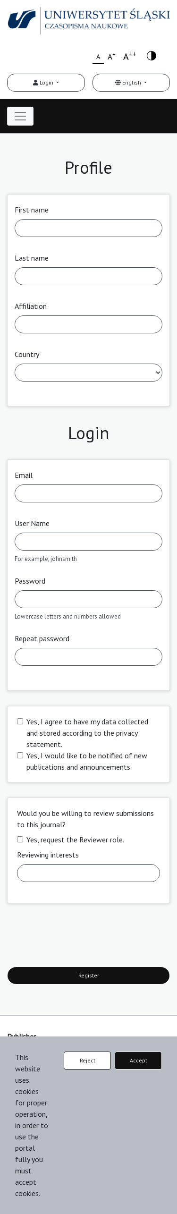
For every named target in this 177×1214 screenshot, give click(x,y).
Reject (87, 1060)
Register (88, 975)
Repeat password (42, 638)
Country (27, 354)
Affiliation (31, 306)
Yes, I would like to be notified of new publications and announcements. (86, 761)
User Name (32, 523)
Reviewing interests (48, 854)
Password (30, 581)
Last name (32, 258)
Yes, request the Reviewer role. (75, 839)
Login (44, 82)
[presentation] (79, 936)
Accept (138, 1060)
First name (32, 209)
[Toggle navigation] (20, 116)
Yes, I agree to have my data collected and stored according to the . (87, 733)
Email (24, 475)
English (129, 82)
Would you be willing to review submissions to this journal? (85, 818)
